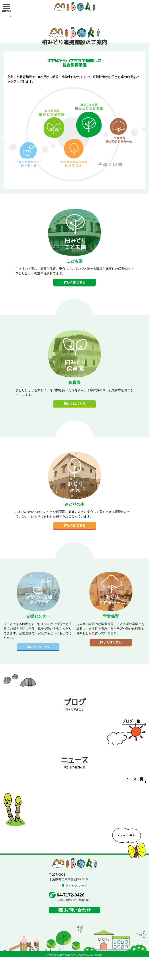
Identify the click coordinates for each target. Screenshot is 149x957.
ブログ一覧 (131, 721)
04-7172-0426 (70, 895)
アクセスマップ (74, 885)
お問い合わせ (77, 910)
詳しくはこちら (74, 282)
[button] (6, 6)
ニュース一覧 (132, 779)
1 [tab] (10, 16)
